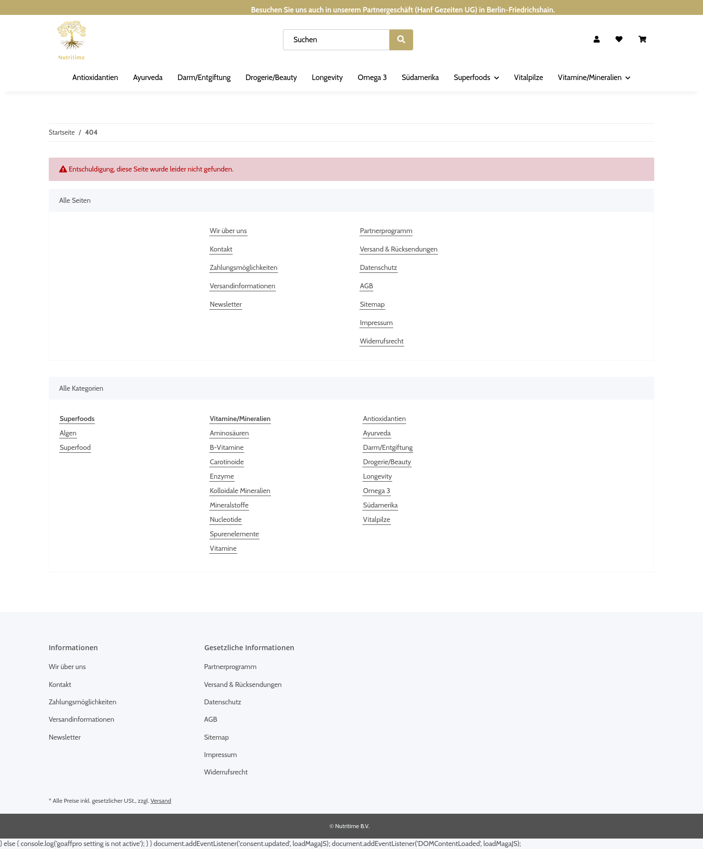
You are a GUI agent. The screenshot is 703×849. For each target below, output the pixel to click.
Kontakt (221, 249)
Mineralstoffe (229, 505)
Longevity (377, 476)
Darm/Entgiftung (388, 447)
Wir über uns (228, 230)
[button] (597, 39)
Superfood (75, 447)
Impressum (376, 322)
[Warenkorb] (642, 39)
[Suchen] (336, 39)
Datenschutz (378, 267)
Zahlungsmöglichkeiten (243, 267)
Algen (68, 432)
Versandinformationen (242, 285)
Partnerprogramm (386, 230)
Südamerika (380, 505)
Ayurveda (376, 432)
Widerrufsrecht (382, 341)
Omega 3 (376, 490)
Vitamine (223, 548)
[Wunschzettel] (619, 39)
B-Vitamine (227, 447)
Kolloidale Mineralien (240, 490)
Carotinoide (227, 461)
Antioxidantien (384, 418)
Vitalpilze (376, 519)
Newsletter (226, 304)
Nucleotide (226, 519)
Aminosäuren (229, 432)
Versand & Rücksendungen (399, 249)
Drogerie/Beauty (387, 461)
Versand (161, 800)
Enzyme (222, 476)
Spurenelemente (234, 533)
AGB (366, 285)
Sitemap (372, 304)
